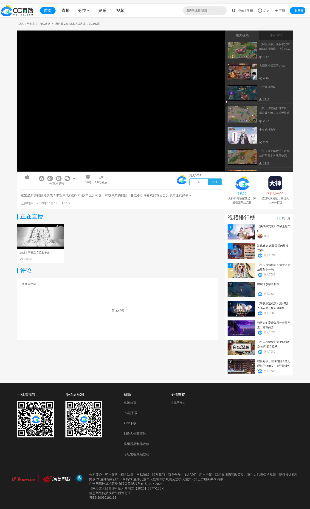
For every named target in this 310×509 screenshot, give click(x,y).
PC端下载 (131, 412)
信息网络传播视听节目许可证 (110, 493)
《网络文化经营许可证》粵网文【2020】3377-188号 (126, 488)
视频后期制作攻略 (136, 443)
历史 (264, 10)
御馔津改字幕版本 (268, 284)
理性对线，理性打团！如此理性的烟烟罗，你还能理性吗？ (273, 366)
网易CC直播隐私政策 (104, 479)
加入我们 (189, 474)
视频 (120, 10)
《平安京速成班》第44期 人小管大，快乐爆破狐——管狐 (273, 308)
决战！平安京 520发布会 (35, 252)
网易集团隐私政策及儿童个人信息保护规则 (245, 474)
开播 (297, 10)
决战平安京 (178, 402)
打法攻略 (45, 23)
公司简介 (95, 474)
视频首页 (130, 402)
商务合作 (174, 474)
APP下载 (130, 423)
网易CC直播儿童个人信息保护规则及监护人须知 (156, 479)
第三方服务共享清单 (208, 479)
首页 (48, 10)
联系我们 (158, 474)
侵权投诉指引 (288, 474)
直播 (66, 10)
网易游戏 (142, 474)
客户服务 (111, 474)
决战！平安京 (26, 23)
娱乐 (102, 10)
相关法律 (127, 474)
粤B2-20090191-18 (102, 497)
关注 (214, 182)
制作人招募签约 (135, 433)
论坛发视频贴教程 (136, 454)
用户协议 (205, 474)
